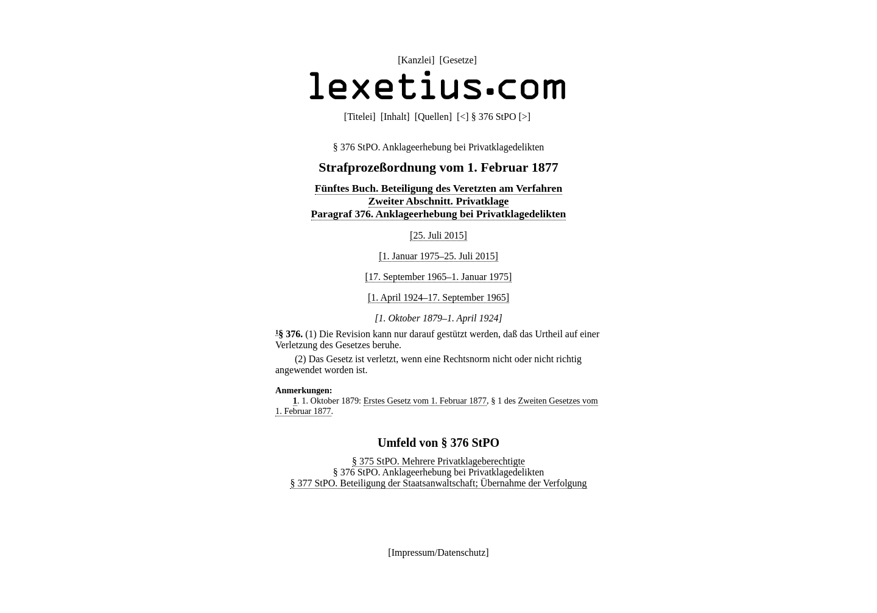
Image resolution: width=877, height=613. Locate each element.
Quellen (433, 116)
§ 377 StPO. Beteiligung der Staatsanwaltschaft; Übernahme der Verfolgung (438, 483)
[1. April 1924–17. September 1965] (438, 297)
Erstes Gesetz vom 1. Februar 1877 (425, 400)
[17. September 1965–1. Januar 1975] (438, 276)
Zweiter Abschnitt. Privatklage (438, 201)
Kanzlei (416, 60)
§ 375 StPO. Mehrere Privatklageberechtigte (438, 461)
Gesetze (458, 60)
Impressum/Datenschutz (439, 552)
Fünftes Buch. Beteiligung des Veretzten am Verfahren (438, 188)
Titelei (359, 116)
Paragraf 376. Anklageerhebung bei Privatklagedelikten (438, 214)
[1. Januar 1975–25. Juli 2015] (438, 256)
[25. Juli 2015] (438, 235)
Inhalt (395, 116)
